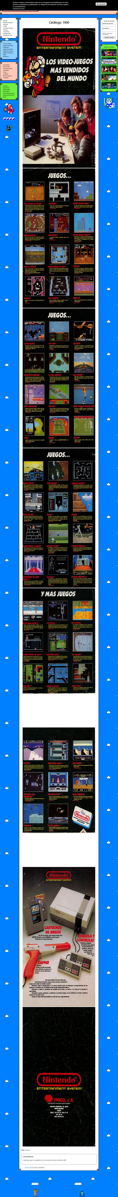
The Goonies (105, 66)
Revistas (5, 86)
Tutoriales (5, 77)
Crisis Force (105, 58)
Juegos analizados (8, 45)
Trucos (5, 72)
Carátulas (5, 74)
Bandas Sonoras (7, 76)
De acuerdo (101, 4)
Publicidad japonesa (8, 93)
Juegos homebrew (8, 53)
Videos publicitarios (8, 95)
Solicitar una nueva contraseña (107, 33)
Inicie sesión (29, 1167)
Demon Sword (105, 50)
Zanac (103, 82)
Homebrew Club (7, 35)
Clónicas (5, 30)
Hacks (4, 54)
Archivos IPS (6, 67)
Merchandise (6, 89)
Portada (5, 21)
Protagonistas (7, 33)
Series (4, 97)
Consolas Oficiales (8, 28)
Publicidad (6, 91)
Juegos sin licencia (8, 51)
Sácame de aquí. (19, 8)
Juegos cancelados (8, 49)
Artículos (5, 24)
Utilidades (6, 70)
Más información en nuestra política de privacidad (43, 6)
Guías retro (6, 88)
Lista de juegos (7, 43)
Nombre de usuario (108, 23)
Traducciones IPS (7, 68)
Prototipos (6, 47)
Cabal (103, 74)
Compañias (6, 32)
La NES (5, 26)
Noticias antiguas (8, 22)
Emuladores (6, 65)
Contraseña (105, 28)
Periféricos (6, 56)
